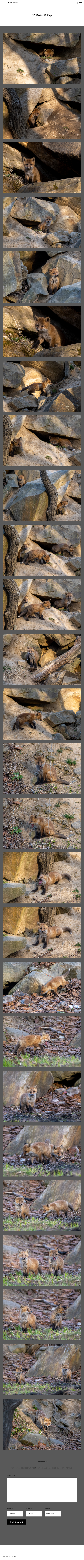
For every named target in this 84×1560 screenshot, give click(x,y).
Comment (11, 1475)
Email (29, 1508)
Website (48, 1508)
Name (10, 1508)
